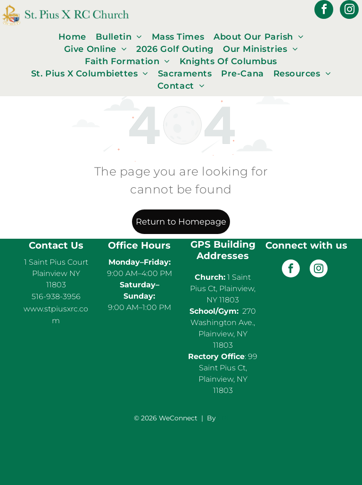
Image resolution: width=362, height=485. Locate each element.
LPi (223, 418)
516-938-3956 (56, 296)
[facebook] (323, 10)
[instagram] (349, 10)
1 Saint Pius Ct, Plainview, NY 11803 (222, 288)
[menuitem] (72, 37)
